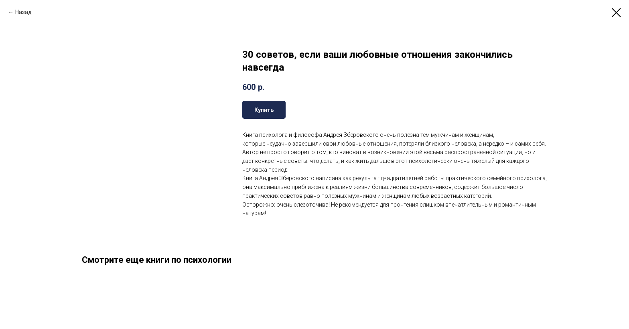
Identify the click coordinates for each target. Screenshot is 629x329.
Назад (23, 12)
